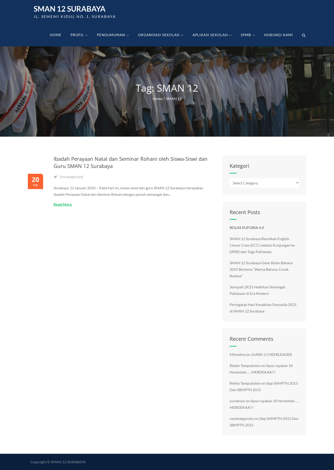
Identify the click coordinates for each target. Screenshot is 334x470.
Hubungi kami (278, 35)
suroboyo (237, 401)
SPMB (248, 35)
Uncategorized (71, 176)
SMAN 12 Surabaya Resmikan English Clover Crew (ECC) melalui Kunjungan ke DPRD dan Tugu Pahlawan (262, 245)
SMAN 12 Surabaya (70, 8)
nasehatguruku (242, 418)
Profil (79, 35)
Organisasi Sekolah (160, 35)
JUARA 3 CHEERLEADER (271, 354)
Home (55, 35)
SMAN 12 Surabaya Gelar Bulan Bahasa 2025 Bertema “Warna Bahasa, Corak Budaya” (261, 269)
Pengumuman (113, 35)
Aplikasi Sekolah (212, 35)
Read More (63, 204)
